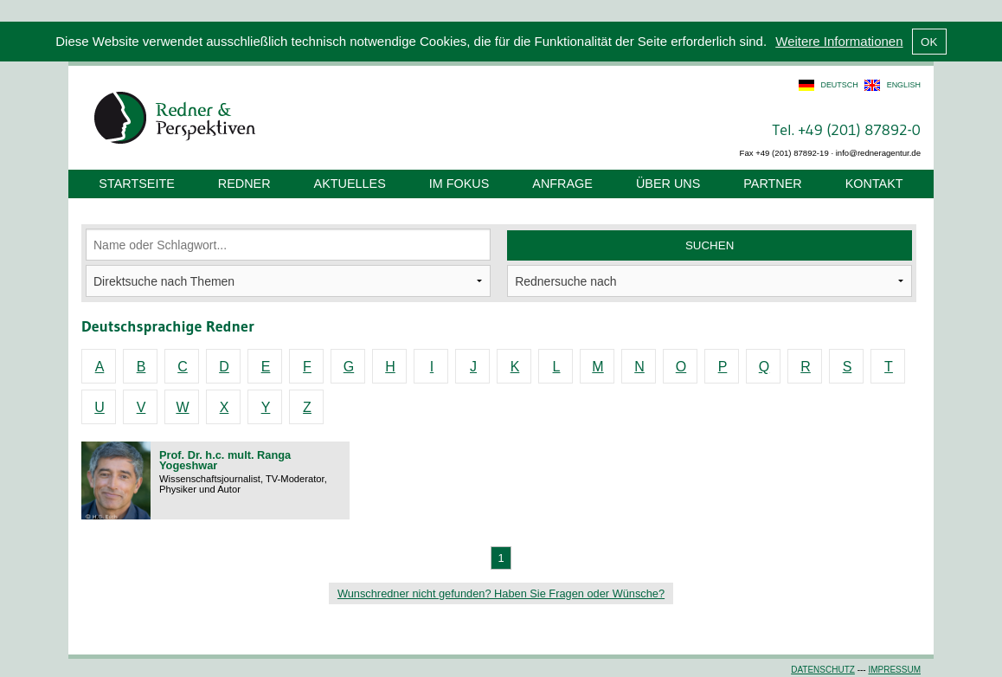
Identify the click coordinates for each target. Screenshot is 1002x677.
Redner (244, 183)
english (904, 85)
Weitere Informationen (838, 41)
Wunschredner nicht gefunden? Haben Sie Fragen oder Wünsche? (501, 593)
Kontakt (874, 183)
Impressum (894, 669)
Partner (772, 183)
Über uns (668, 183)
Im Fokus (459, 183)
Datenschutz (823, 669)
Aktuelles (350, 183)
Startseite (136, 183)
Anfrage (562, 183)
